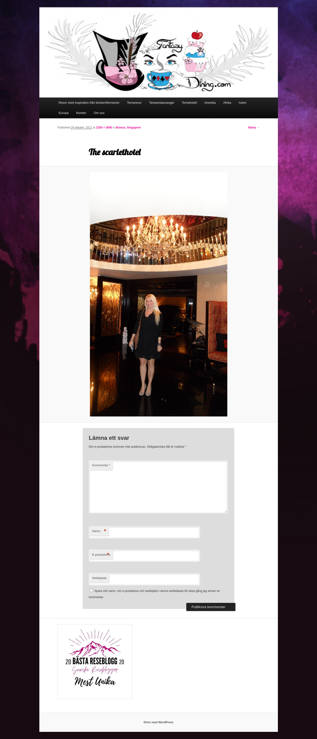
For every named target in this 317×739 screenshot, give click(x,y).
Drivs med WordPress (158, 722)
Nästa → (254, 127)
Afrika (227, 102)
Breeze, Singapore (128, 127)
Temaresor (134, 102)
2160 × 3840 (104, 127)
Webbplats (99, 578)
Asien (242, 102)
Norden (81, 113)
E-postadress (101, 554)
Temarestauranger (161, 102)
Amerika (210, 102)
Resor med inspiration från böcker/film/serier (89, 102)
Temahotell (189, 102)
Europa (64, 113)
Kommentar (101, 465)
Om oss (99, 113)
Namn (99, 531)
